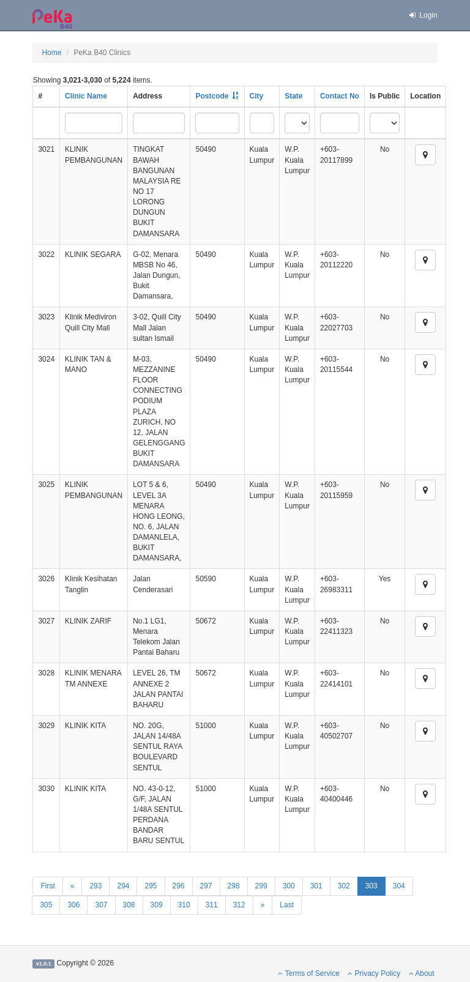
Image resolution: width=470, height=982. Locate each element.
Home (51, 52)
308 (129, 905)
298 (234, 886)
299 (261, 886)
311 (212, 905)
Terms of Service (308, 973)
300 (289, 886)
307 (101, 905)
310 (184, 905)
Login (422, 15)
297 (206, 886)
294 (123, 886)
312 (239, 905)
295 (150, 886)
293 (95, 886)
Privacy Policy (374, 973)
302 (344, 886)
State (293, 96)
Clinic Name (86, 96)
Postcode (211, 96)
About (422, 973)
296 (179, 886)
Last (287, 905)
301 (316, 886)
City (257, 96)
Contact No (339, 96)
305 (46, 905)
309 (157, 905)
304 (399, 886)
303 (371, 886)
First (47, 886)
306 (73, 905)
